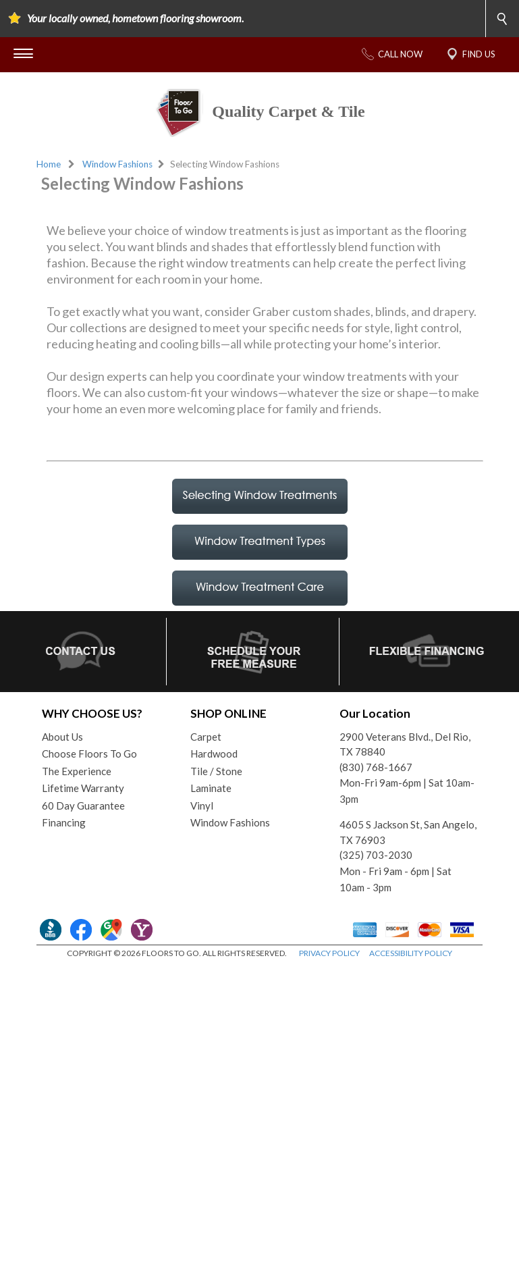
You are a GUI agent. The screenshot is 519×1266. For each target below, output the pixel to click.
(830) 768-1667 (375, 891)
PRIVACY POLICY (329, 1077)
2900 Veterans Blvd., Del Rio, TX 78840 (404, 868)
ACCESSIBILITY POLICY (410, 1077)
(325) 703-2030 (375, 978)
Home (48, 164)
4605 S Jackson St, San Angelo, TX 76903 (407, 956)
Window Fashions (117, 164)
